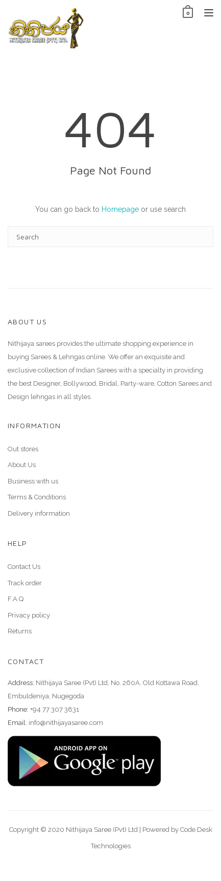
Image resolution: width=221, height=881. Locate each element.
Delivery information (39, 513)
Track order (25, 583)
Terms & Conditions (37, 497)
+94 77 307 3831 (54, 709)
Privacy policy (29, 615)
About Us (22, 465)
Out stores (23, 449)
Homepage (120, 209)
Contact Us (24, 566)
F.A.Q (15, 599)
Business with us (33, 481)
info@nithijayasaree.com (66, 722)
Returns (20, 631)
